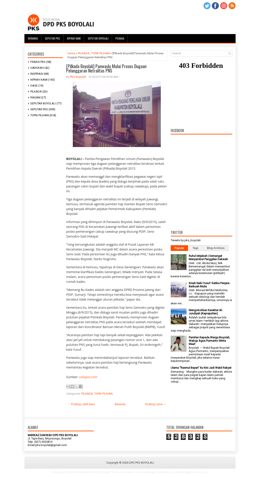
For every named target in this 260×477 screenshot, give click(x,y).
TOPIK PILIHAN (39, 115)
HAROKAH (37, 67)
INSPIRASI (36, 73)
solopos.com (88, 377)
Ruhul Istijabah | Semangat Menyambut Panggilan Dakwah (208, 257)
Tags (196, 248)
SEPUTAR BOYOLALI (43, 103)
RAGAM (35, 97)
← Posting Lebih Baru (81, 404)
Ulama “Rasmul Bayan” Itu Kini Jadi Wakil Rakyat (201, 367)
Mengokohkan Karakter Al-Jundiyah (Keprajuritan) (206, 311)
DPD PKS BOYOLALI (141, 462)
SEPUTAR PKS (39, 109)
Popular (179, 248)
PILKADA (36, 91)
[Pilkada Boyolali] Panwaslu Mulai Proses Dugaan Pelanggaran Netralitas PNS (106, 68)
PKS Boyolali (78, 76)
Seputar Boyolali (98, 38)
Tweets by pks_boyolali (186, 240)
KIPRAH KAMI (39, 79)
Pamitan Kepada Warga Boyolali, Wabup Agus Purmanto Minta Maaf (209, 341)
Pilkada (119, 38)
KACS (96, 472)
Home (71, 53)
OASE (34, 85)
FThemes (71, 472)
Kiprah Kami (74, 38)
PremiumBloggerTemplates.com (155, 472)
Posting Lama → (155, 404)
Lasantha (128, 472)
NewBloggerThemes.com (192, 472)
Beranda (33, 38)
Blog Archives (216, 248)
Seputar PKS (52, 38)
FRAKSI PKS (38, 61)
